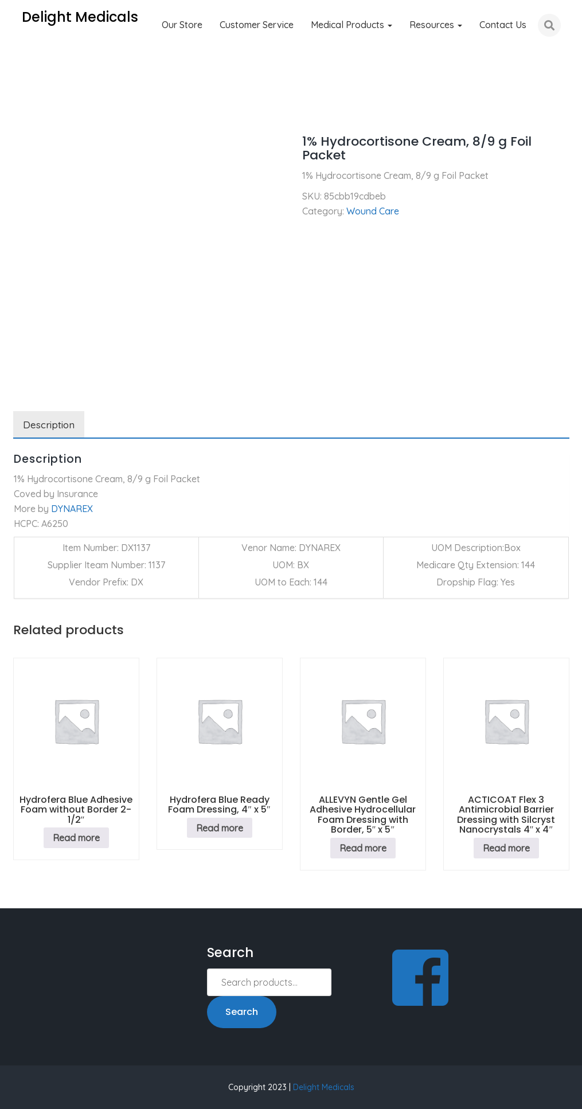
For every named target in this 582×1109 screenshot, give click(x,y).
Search (241, 1011)
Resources (435, 24)
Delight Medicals (323, 1087)
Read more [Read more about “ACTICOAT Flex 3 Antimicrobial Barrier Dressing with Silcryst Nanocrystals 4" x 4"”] (506, 848)
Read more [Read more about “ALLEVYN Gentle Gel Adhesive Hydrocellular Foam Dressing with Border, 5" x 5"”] (362, 848)
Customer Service (257, 24)
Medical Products (351, 24)
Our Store (182, 24)
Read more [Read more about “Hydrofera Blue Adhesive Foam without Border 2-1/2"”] (76, 838)
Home (25, 109)
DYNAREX (72, 508)
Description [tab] (49, 425)
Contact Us (502, 24)
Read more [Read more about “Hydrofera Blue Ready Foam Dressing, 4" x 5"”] (219, 828)
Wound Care (79, 109)
